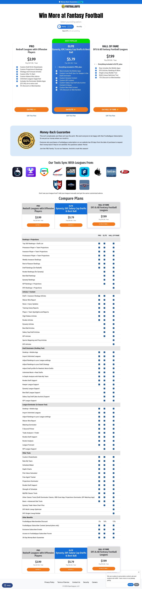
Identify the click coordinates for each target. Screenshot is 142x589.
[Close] (139, 572)
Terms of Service (63, 582)
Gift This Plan (31, 116)
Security (86, 582)
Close (136, 584)
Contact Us (76, 582)
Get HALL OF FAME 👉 (110, 109)
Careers (94, 582)
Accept (130, 584)
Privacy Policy (49, 582)
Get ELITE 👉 (71, 109)
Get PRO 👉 (31, 109)
